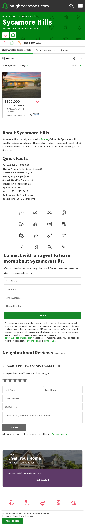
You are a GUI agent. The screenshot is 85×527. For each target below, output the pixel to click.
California (16, 28)
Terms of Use (49, 333)
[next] (38, 77)
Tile (74, 58)
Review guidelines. (60, 427)
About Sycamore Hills (46, 43)
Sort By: (6, 58)
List (80, 58)
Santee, (6, 28)
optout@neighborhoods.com (18, 330)
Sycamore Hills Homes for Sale (16, 43)
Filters (78, 51)
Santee (14, 16)
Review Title (11, 399)
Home (5, 16)
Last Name (11, 282)
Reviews (65, 43)
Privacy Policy (32, 333)
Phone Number (14, 299)
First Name (11, 274)
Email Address (13, 291)
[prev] (5, 77)
